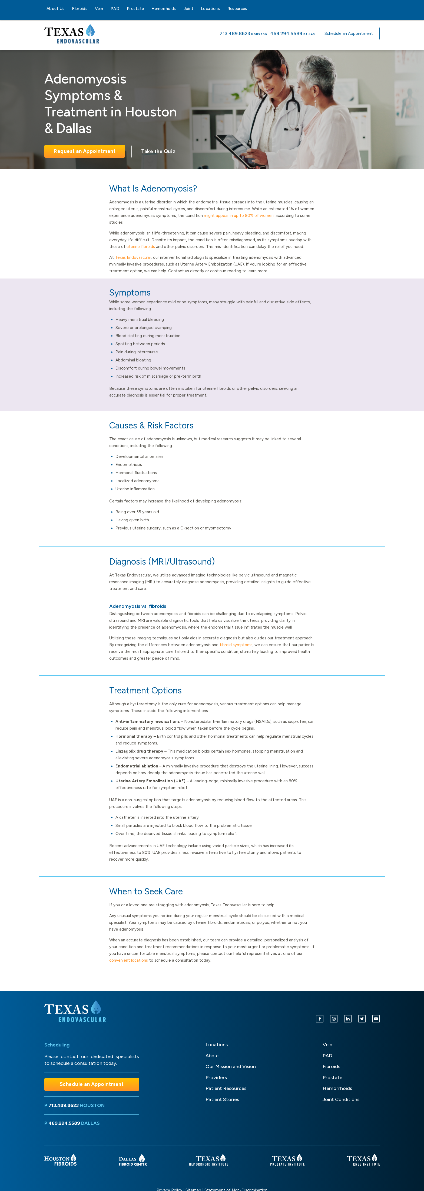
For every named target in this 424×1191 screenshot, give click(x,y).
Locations (210, 8)
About (212, 1056)
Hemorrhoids (163, 8)
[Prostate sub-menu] (147, 8)
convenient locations (128, 960)
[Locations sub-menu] (223, 8)
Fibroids (79, 8)
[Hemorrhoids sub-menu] (179, 8)
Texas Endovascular (133, 257)
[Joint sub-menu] (197, 8)
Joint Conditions (341, 1099)
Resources (237, 8)
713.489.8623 (235, 33)
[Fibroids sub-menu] (91, 8)
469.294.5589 (286, 33)
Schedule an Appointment (348, 33)
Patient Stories (222, 1099)
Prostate (135, 8)
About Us (55, 8)
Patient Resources (226, 1088)
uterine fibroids (141, 246)
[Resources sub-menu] (250, 8)
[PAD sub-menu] (122, 8)
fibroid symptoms (236, 644)
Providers (216, 1078)
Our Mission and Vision (231, 1066)
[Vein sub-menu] (106, 8)
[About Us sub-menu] (68, 8)
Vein (99, 8)
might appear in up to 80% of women (239, 215)
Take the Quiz (158, 151)
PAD (115, 8)
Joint (189, 8)
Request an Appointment (84, 151)
